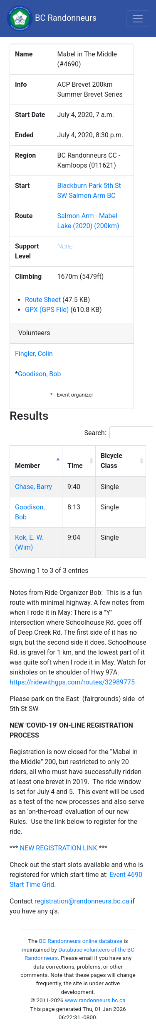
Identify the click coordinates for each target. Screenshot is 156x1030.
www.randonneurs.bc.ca (95, 1000)
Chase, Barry (33, 487)
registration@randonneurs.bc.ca (82, 901)
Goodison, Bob (39, 374)
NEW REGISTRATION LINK (58, 848)
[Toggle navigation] (137, 18)
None (65, 246)
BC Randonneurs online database (80, 940)
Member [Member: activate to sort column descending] (27, 466)
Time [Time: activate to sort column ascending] (75, 466)
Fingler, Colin (34, 354)
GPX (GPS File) (47, 310)
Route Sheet (43, 300)
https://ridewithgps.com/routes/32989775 (72, 682)
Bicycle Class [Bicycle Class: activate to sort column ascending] (111, 461)
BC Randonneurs (52, 18)
